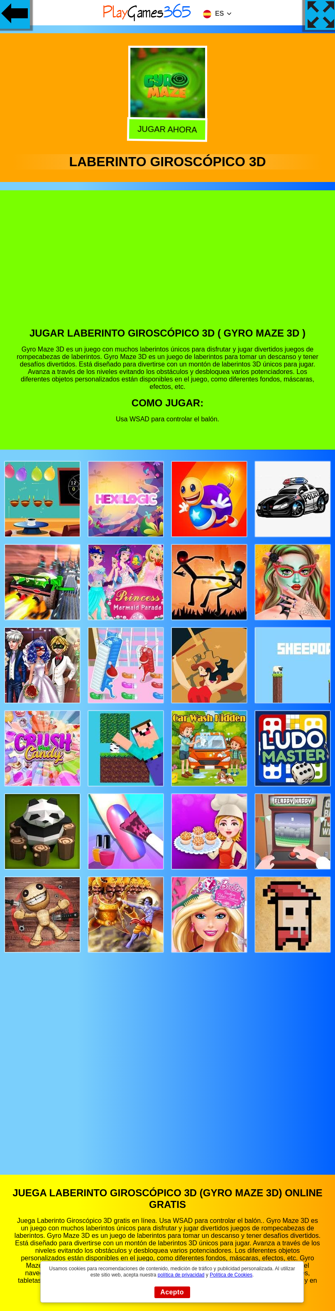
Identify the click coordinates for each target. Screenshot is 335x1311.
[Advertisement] (167, 265)
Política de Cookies (231, 1275)
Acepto (172, 1292)
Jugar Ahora (168, 129)
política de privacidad (181, 1275)
